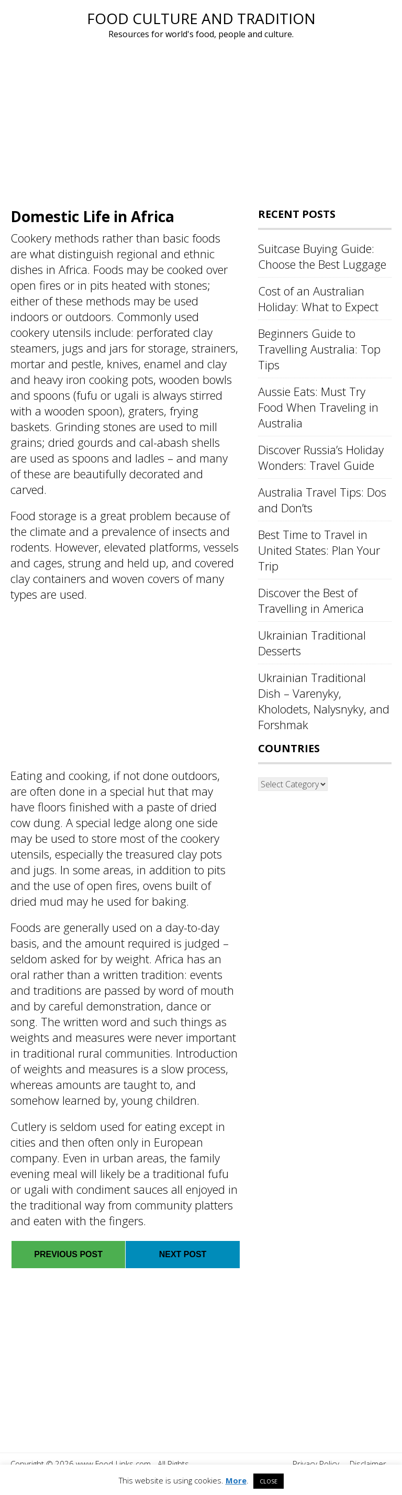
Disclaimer (368, 1463)
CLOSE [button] (268, 1481)
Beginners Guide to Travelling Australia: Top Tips (319, 348)
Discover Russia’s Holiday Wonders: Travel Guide (321, 457)
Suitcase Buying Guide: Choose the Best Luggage (322, 256)
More (236, 1480)
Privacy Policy (316, 1463)
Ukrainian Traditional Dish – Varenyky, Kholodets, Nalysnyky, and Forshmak (323, 700)
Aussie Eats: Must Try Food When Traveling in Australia (318, 407)
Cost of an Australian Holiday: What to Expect (318, 298)
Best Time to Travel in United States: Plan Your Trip (319, 550)
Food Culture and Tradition (201, 18)
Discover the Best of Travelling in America (311, 600)
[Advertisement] (201, 119)
